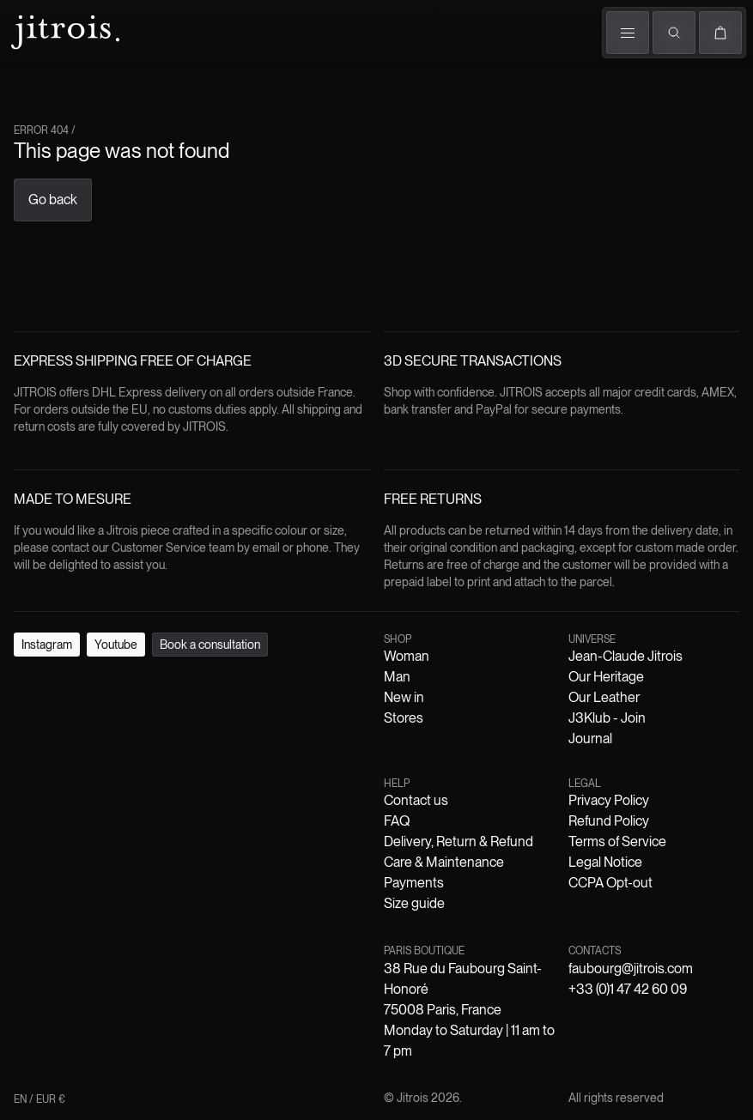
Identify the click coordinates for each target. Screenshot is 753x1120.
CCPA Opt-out (610, 883)
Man (397, 677)
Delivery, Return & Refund (458, 841)
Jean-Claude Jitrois (625, 656)
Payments (414, 883)
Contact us (416, 800)
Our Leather (604, 697)
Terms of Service (617, 841)
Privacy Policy (608, 800)
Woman (406, 656)
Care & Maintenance (444, 862)
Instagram (46, 644)
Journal (590, 738)
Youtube (115, 644)
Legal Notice (605, 862)
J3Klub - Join (607, 718)
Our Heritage (606, 677)
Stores (403, 718)
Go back (52, 199)
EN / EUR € (39, 1099)
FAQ (397, 821)
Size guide (414, 903)
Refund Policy (608, 821)
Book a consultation (210, 644)
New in (404, 697)
